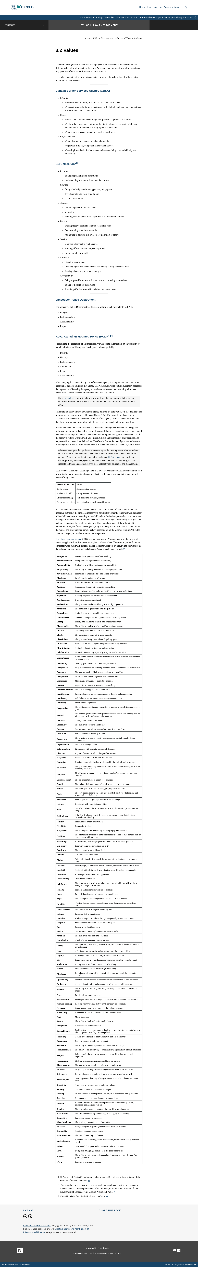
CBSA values (114, 457)
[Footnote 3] (124, 549)
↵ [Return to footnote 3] (107, 1196)
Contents (24, 25)
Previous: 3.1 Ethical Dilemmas (16, 1264)
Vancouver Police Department (75, 299)
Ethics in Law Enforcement (37, 1225)
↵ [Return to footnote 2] (115, 1192)
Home (142, 7)
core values (69, 398)
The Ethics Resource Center (68, 539)
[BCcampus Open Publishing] (22, 7)
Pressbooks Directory (104, 1253)
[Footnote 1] (77, 164)
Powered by (97, 1248)
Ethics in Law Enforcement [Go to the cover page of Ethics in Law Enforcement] (99, 25)
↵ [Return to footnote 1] (89, 1180)
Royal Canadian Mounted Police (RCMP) (83, 336)
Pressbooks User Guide (82, 1253)
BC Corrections (66, 164)
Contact (118, 1253)
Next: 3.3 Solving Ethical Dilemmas (180, 1264)
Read (149, 7)
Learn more (126, 17)
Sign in (158, 7)
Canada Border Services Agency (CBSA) (83, 90)
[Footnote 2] (111, 336)
